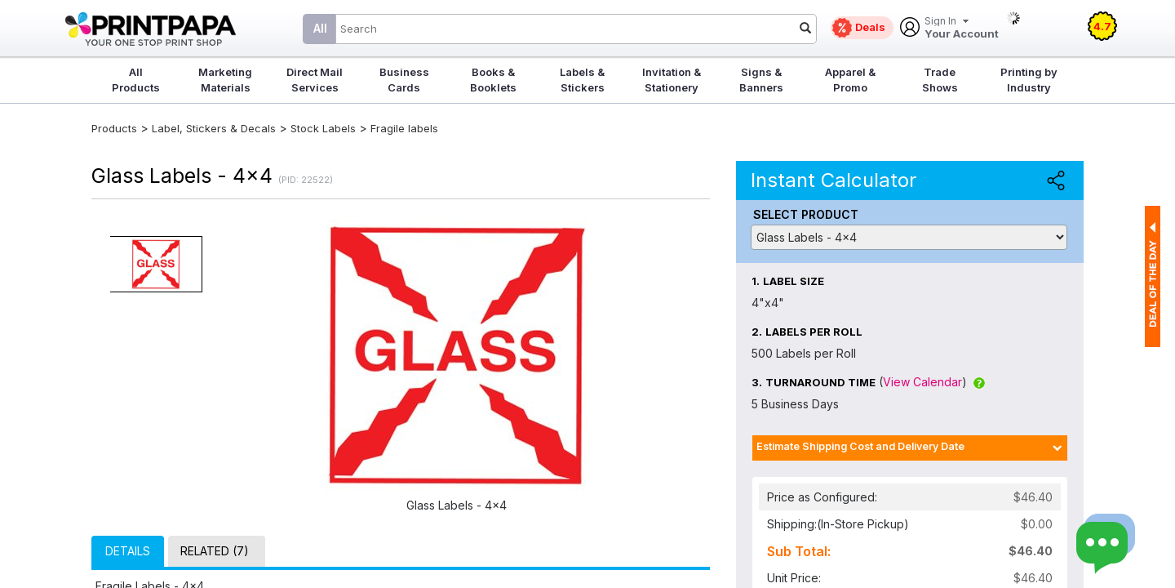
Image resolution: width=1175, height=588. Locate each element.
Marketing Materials (225, 79)
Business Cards (404, 79)
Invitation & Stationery (671, 79)
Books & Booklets (493, 79)
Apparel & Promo (850, 79)
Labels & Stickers (582, 79)
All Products (136, 79)
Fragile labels (404, 128)
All (320, 28)
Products (114, 128)
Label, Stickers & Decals (215, 128)
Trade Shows (940, 79)
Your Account (961, 28)
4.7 (1102, 26)
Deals (870, 26)
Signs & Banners (761, 79)
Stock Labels (323, 128)
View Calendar (922, 382)
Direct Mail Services (314, 79)
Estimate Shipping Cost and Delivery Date (860, 446)
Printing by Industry (1029, 79)
